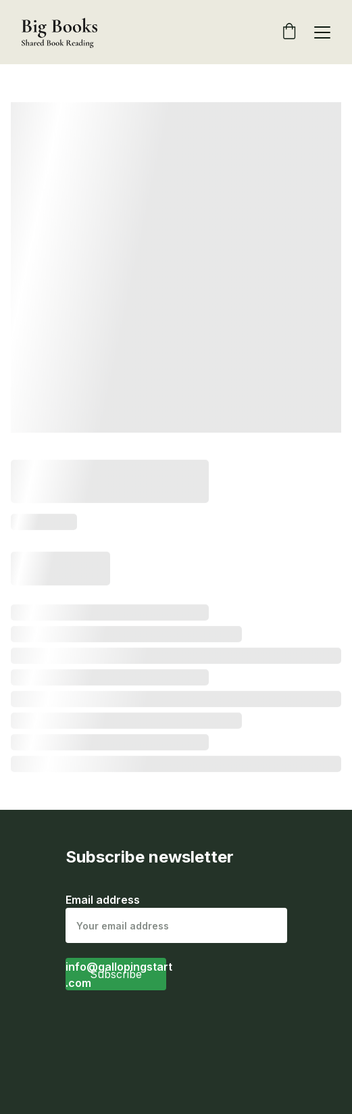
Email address (103, 899)
